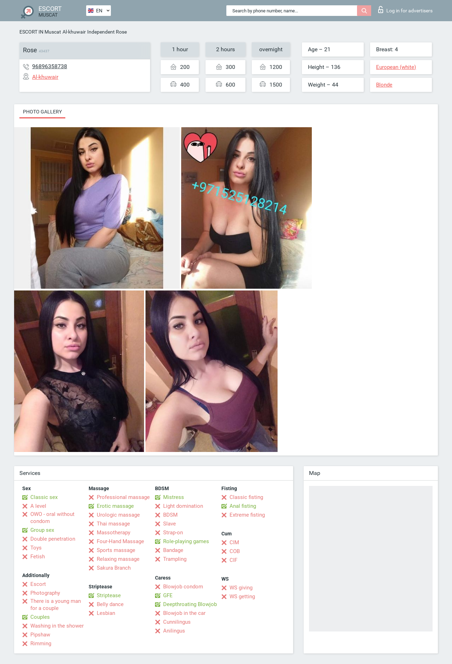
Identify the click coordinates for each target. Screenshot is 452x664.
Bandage (173, 550)
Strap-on (173, 532)
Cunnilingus (177, 622)
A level (38, 506)
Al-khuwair (74, 32)
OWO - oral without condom (52, 517)
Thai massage (113, 524)
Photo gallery (42, 111)
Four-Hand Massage (120, 541)
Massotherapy (113, 532)
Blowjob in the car (184, 613)
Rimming (40, 643)
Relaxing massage (118, 559)
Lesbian (106, 613)
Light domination (183, 506)
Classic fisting (246, 497)
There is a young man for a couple (55, 604)
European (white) (396, 67)
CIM (234, 542)
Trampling (174, 559)
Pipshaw (40, 634)
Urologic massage (118, 515)
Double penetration (52, 539)
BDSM (170, 515)
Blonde (384, 85)
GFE (168, 595)
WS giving (241, 587)
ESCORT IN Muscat (40, 32)
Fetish (37, 556)
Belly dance (110, 604)
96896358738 (49, 66)
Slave (169, 524)
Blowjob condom (183, 586)
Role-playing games (186, 541)
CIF (233, 560)
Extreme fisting (247, 515)
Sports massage (116, 550)
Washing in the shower (57, 626)
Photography (45, 593)
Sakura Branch (114, 568)
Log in (405, 9)
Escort (38, 584)
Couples (40, 617)
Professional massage (123, 497)
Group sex (42, 530)
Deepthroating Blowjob (190, 604)
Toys (36, 548)
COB (235, 551)
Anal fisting (243, 506)
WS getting (242, 596)
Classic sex (44, 497)
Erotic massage (115, 506)
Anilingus (174, 631)
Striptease (109, 595)
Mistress (173, 497)
